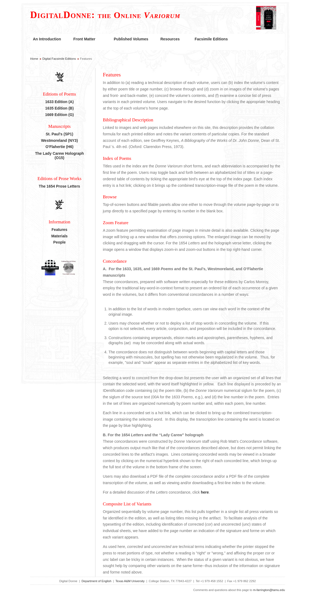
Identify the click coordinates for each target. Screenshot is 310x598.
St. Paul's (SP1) (59, 134)
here (205, 492)
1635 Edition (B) (59, 108)
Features (59, 229)
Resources (170, 39)
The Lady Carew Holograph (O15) (59, 155)
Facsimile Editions (211, 39)
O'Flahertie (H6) (60, 147)
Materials (59, 236)
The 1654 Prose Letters (59, 186)
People (59, 242)
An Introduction (47, 39)
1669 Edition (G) (59, 114)
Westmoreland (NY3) (59, 140)
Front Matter (84, 39)
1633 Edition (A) (59, 102)
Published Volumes (131, 39)
